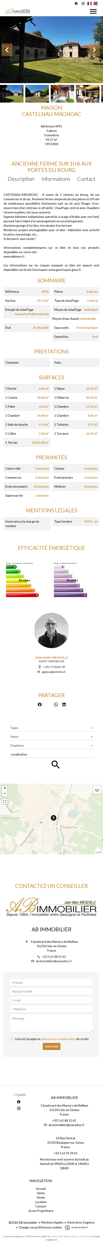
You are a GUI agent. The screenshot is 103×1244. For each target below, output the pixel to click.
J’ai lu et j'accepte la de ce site (52, 1039)
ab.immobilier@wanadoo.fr (54, 961)
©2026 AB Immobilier (23, 1222)
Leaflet (99, 852)
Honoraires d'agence (81, 1222)
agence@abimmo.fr (54, 671)
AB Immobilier (51, 929)
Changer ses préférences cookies (40, 1227)
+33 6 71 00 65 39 (54, 666)
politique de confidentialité (58, 1039)
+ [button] (5, 788)
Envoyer (51, 1046)
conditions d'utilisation (79, 1236)
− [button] (5, 793)
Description (21, 178)
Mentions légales (52, 1222)
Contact (86, 178)
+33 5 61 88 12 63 (54, 957)
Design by (80, 1227)
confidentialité (57, 1236)
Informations (55, 178)
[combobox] (51, 727)
